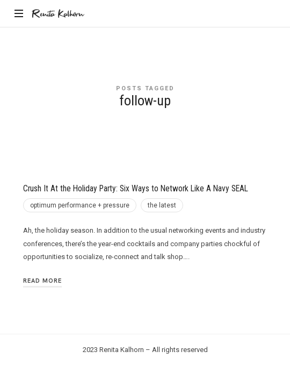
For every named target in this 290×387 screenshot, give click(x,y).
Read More (42, 280)
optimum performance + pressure (79, 205)
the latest (162, 205)
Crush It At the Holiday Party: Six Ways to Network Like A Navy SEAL (135, 189)
